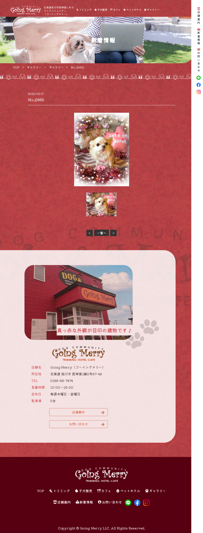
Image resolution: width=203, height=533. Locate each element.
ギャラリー (153, 9)
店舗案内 (199, 18)
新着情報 (199, 38)
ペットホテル (133, 9)
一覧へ (101, 233)
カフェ (117, 9)
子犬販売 (102, 9)
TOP (40, 490)
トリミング (85, 9)
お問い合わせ (199, 62)
